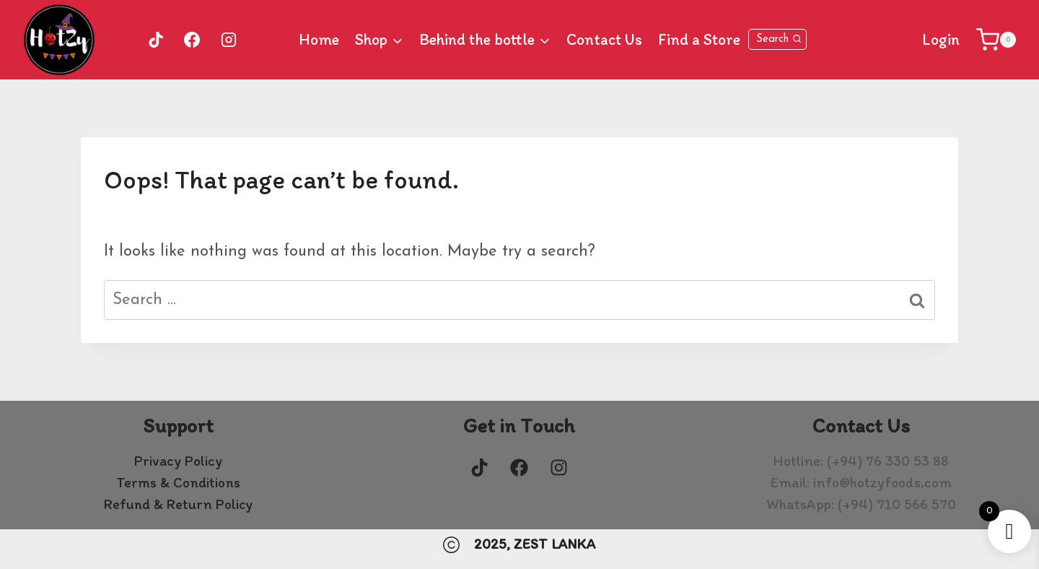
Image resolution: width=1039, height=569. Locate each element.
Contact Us (604, 39)
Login (941, 39)
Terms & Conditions (178, 482)
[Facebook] (192, 40)
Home (319, 39)
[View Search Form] (777, 39)
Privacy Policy (178, 460)
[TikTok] (156, 40)
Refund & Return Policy (178, 504)
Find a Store (699, 39)
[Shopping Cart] (996, 39)
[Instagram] (229, 40)
